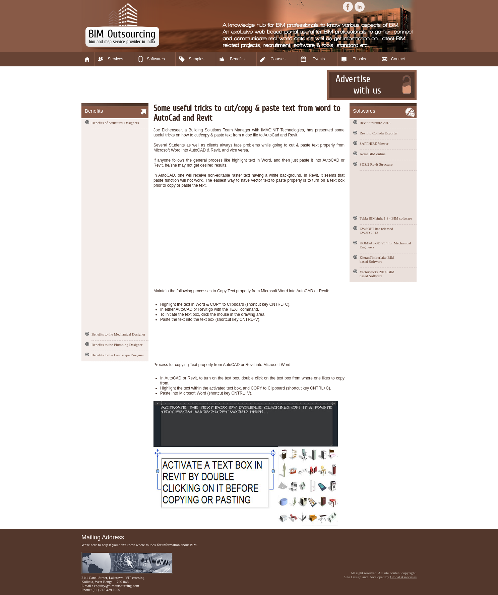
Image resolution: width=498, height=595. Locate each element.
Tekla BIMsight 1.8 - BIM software (386, 218)
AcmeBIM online (372, 154)
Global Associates (403, 577)
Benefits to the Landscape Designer (117, 355)
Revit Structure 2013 (375, 123)
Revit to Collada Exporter (378, 133)
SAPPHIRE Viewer (374, 143)
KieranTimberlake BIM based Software (377, 259)
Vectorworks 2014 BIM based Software (377, 274)
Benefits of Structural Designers (115, 123)
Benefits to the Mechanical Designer (118, 334)
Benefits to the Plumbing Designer (116, 345)
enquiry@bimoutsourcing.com (116, 586)
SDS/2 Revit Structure (376, 164)
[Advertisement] (203, 85)
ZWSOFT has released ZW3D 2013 (376, 231)
